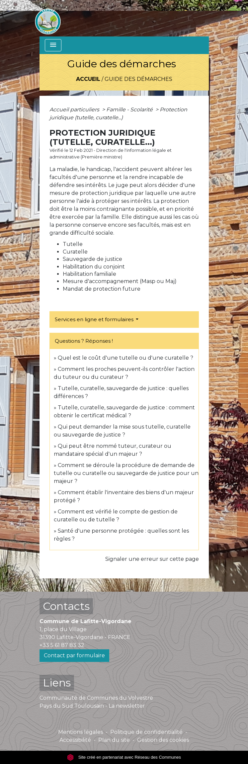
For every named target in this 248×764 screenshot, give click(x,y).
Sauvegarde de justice (92, 259)
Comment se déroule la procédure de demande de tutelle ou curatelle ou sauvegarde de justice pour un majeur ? (126, 473)
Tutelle (73, 244)
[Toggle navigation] (53, 45)
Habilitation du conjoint (94, 267)
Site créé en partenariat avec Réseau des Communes (124, 757)
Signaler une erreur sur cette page (152, 559)
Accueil (88, 79)
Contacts (66, 606)
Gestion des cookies (163, 740)
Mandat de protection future (101, 289)
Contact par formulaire (74, 655)
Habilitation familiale (89, 274)
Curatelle (75, 252)
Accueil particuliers (75, 109)
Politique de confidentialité (146, 732)
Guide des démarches (138, 79)
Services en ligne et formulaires (95, 319)
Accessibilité (75, 740)
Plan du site (114, 740)
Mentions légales (80, 732)
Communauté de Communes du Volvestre (96, 698)
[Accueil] (48, 18)
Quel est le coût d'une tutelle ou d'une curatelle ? (125, 358)
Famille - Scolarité (130, 109)
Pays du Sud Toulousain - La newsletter (92, 706)
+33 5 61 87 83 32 (62, 645)
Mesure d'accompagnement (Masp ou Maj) (120, 281)
